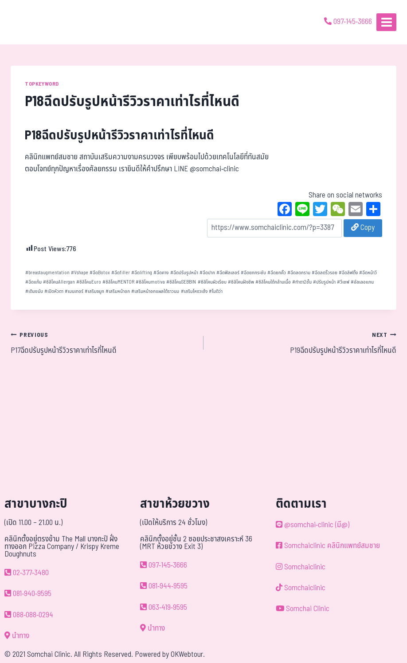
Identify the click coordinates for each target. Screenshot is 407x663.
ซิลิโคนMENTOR (118, 282)
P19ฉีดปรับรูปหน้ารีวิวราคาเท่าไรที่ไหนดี (303, 342)
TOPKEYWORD (42, 84)
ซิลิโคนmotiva (150, 282)
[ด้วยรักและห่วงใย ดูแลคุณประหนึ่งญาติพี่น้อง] (32, 22)
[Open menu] (386, 22)
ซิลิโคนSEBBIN (181, 282)
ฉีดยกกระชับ (253, 272)
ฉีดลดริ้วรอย (324, 272)
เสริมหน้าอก (118, 291)
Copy (363, 227)
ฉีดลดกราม (298, 272)
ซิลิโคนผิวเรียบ (212, 282)
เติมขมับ (34, 291)
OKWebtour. (188, 654)
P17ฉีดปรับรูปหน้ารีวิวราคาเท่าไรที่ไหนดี (103, 342)
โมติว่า (216, 291)
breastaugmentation (47, 272)
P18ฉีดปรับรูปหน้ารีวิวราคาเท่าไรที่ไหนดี (119, 135)
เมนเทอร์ (74, 291)
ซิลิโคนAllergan (59, 282)
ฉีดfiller (120, 272)
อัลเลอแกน (362, 282)
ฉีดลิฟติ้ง (348, 272)
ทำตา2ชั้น (302, 282)
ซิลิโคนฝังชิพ (241, 282)
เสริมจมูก (94, 291)
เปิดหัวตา (53, 291)
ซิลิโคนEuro (88, 282)
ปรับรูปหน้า (324, 282)
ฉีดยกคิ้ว (276, 272)
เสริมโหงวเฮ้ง (194, 291)
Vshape (79, 272)
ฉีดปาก (207, 272)
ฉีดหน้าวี (368, 272)
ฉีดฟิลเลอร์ (227, 272)
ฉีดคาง (160, 272)
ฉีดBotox (100, 272)
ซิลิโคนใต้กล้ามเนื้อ (273, 282)
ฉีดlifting (141, 272)
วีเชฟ (343, 282)
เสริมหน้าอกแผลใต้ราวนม (155, 291)
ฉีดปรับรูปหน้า (184, 272)
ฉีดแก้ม (33, 282)
